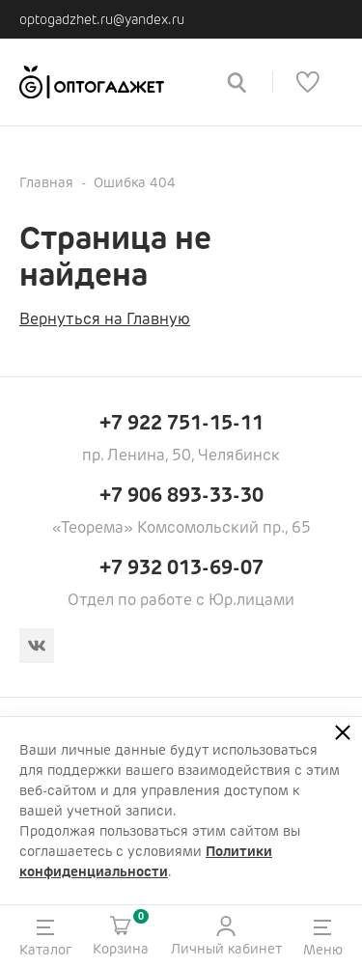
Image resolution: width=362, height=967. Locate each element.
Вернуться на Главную (104, 319)
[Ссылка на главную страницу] (109, 82)
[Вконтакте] (36, 645)
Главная (46, 182)
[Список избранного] (307, 82)
